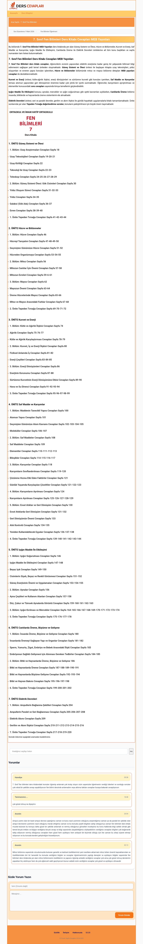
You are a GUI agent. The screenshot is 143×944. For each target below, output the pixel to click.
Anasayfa (14, 13)
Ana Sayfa (15, 22)
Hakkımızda (77, 933)
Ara (131, 751)
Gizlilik (56, 933)
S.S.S (88, 933)
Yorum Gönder (124, 915)
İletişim (66, 933)
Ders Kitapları (27, 13)
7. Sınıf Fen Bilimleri (29, 22)
